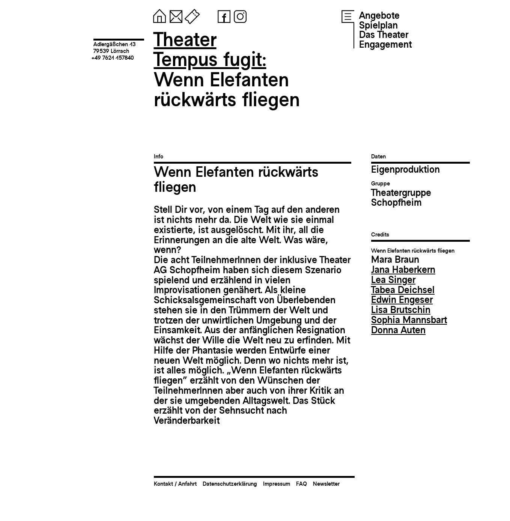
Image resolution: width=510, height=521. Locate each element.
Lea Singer (393, 280)
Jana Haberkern (403, 270)
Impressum (276, 483)
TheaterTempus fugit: (210, 49)
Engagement (385, 44)
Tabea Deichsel (403, 290)
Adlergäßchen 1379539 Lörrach (114, 47)
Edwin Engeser (402, 300)
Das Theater (383, 35)
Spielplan (378, 25)
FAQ (301, 483)
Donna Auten (398, 330)
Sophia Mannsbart (409, 320)
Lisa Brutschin (400, 310)
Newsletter (326, 483)
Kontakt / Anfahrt (175, 483)
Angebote (379, 15)
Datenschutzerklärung (230, 483)
